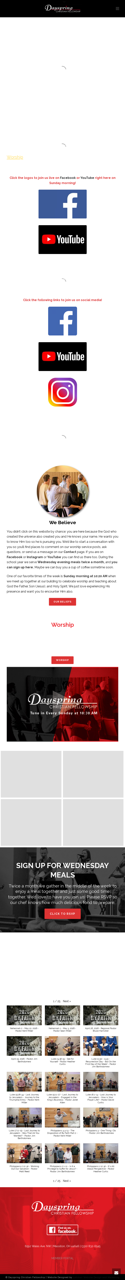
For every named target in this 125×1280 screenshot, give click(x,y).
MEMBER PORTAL (62, 1258)
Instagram (35, 557)
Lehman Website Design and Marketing (96, 1277)
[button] (67, 1001)
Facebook (68, 178)
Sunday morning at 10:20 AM (85, 576)
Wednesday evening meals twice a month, (71, 562)
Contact (70, 552)
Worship (15, 156)
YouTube (88, 178)
